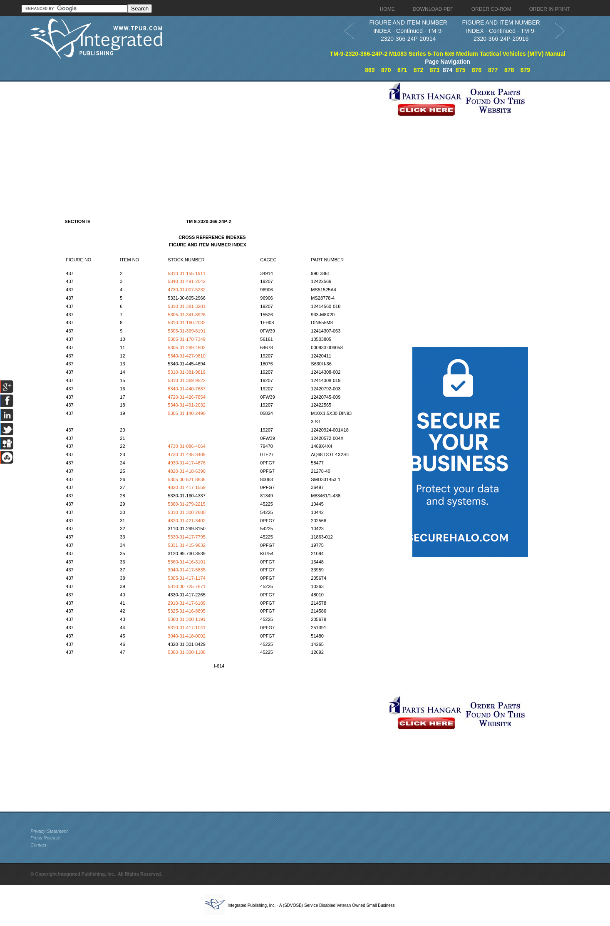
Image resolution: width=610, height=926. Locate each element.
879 (525, 70)
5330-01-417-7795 (187, 536)
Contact (38, 844)
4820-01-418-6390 (187, 471)
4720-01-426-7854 (187, 397)
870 (386, 70)
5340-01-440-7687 (187, 388)
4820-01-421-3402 (187, 520)
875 (460, 70)
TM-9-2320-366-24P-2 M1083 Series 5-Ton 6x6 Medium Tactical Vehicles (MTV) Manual (447, 53)
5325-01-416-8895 (187, 610)
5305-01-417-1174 (187, 578)
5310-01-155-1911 (187, 273)
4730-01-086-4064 (187, 446)
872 (418, 70)
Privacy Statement (48, 831)
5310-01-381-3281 (187, 306)
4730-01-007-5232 (187, 289)
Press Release (45, 837)
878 (509, 70)
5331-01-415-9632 (187, 545)
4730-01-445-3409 (187, 454)
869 (369, 70)
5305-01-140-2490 (187, 413)
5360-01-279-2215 (187, 503)
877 (493, 70)
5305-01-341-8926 (187, 314)
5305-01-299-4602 (187, 347)
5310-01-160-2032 (187, 322)
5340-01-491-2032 (187, 404)
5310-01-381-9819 (187, 372)
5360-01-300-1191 (187, 619)
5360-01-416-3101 (187, 561)
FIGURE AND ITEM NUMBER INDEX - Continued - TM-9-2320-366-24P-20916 (501, 30)
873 (434, 70)
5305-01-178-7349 (187, 339)
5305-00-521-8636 (187, 479)
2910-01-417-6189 (187, 603)
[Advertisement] (207, 140)
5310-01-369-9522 (187, 380)
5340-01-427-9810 (187, 355)
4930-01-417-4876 (187, 462)
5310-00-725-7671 (187, 586)
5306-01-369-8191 (187, 330)
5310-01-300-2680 (187, 512)
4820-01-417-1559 (187, 487)
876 (476, 70)
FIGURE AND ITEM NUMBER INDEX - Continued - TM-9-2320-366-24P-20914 (408, 30)
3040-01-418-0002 (187, 635)
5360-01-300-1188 (187, 652)
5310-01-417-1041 (187, 627)
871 (402, 70)
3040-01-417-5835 (187, 569)
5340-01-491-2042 (187, 281)
